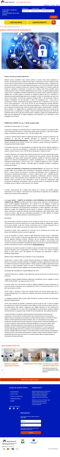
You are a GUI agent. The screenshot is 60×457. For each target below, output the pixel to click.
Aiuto (57, 5)
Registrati (46, 5)
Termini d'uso (13, 398)
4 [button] (34, 377)
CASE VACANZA (16, 22)
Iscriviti (31, 432)
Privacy (18, 398)
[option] (30, 51)
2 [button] (29, 377)
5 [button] (36, 377)
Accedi (53, 5)
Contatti (12, 400)
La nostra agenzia (14, 391)
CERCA (53, 17)
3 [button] (31, 377)
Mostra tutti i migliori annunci (30, 379)
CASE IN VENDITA (39, 22)
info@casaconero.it (36, 214)
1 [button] (27, 377)
